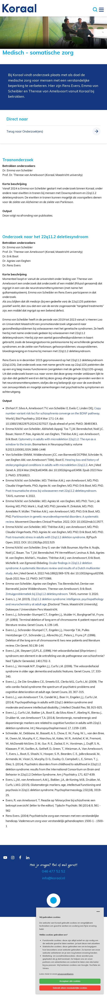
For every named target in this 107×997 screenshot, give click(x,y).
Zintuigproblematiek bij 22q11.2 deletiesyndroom (37, 594)
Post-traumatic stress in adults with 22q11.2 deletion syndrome (45, 537)
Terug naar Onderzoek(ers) (24, 131)
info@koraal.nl (53, 878)
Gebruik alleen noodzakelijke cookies (70, 988)
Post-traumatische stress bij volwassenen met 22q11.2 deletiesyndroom (51, 490)
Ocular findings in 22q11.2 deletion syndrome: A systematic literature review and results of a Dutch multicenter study (53, 568)
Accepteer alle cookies (69, 981)
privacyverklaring (65, 974)
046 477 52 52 (53, 871)
